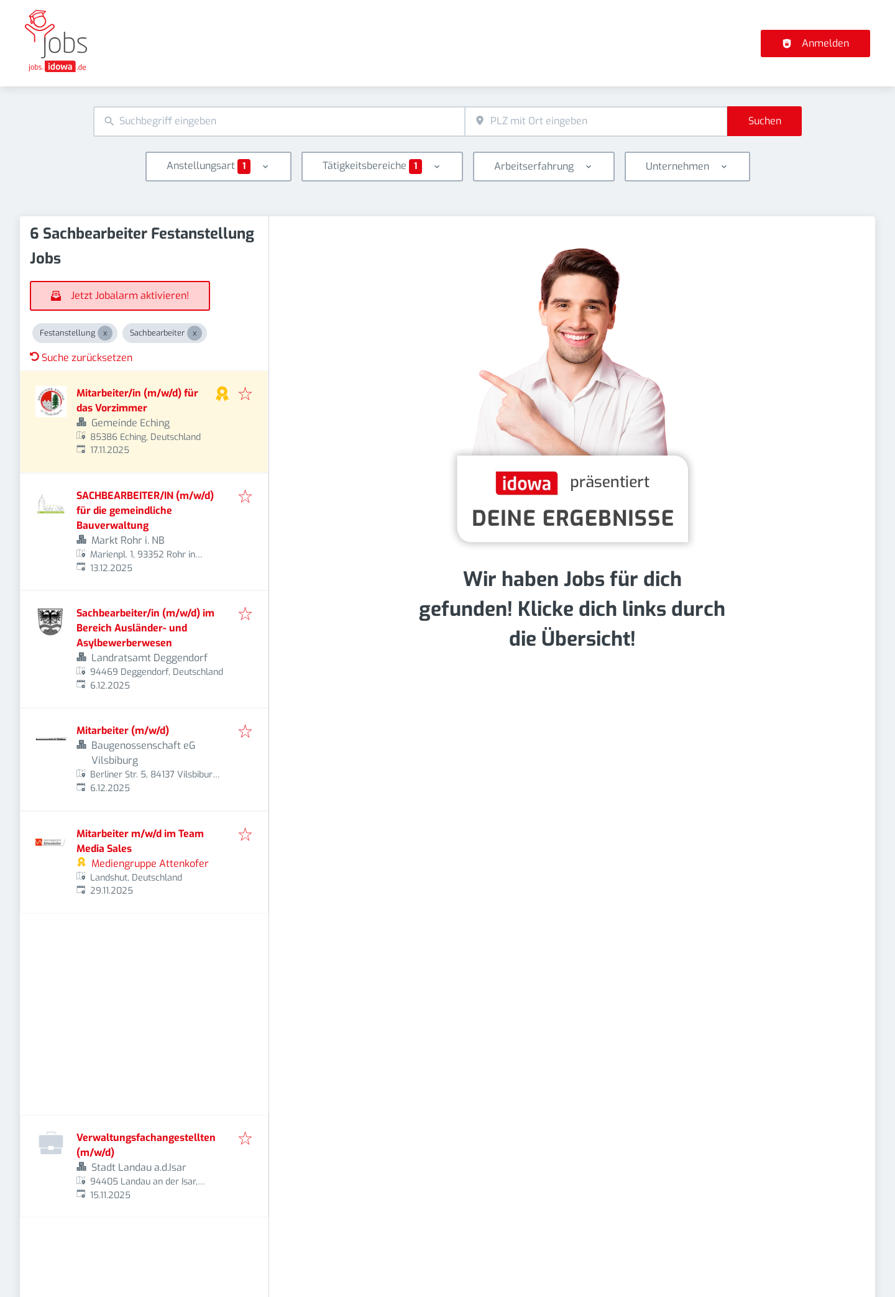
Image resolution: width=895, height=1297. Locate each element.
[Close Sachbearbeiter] (194, 333)
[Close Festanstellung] (105, 333)
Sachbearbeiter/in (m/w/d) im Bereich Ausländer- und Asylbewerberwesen (145, 628)
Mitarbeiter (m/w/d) (122, 730)
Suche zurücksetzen (81, 357)
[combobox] (279, 121)
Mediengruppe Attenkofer (150, 863)
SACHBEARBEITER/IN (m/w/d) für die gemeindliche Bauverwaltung (145, 510)
